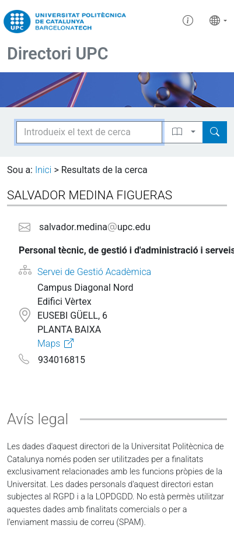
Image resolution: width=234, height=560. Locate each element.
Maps (48, 343)
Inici (43, 169)
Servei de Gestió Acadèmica (94, 271)
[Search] (214, 132)
